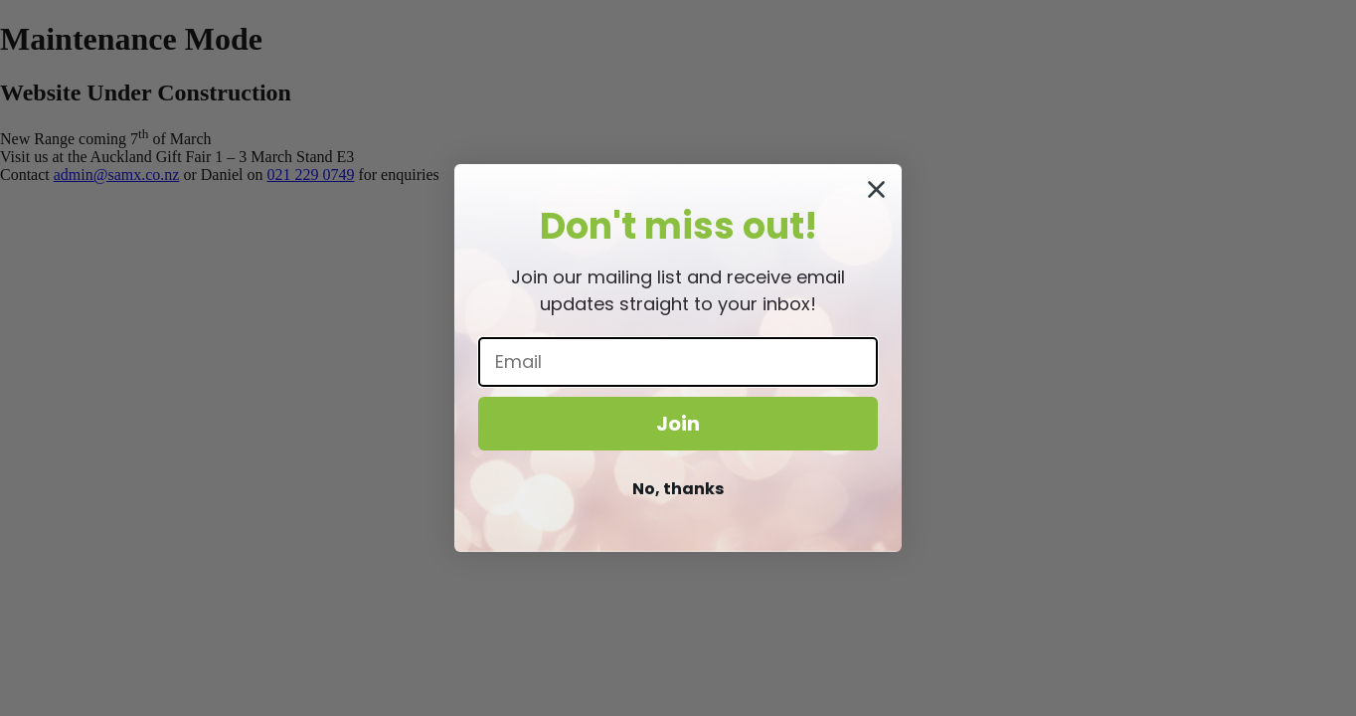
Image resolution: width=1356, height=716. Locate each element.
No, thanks (678, 488)
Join (678, 424)
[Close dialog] (876, 189)
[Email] (678, 362)
